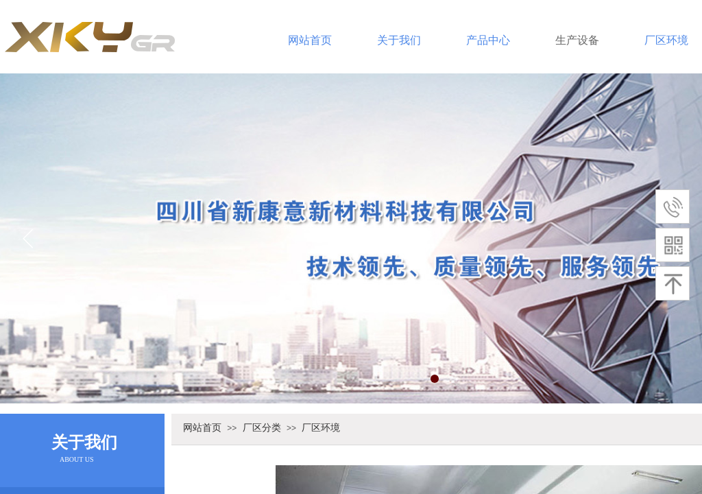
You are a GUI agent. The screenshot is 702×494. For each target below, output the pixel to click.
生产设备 (577, 40)
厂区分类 (262, 427)
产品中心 (488, 40)
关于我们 (399, 40)
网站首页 (310, 40)
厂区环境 (321, 427)
